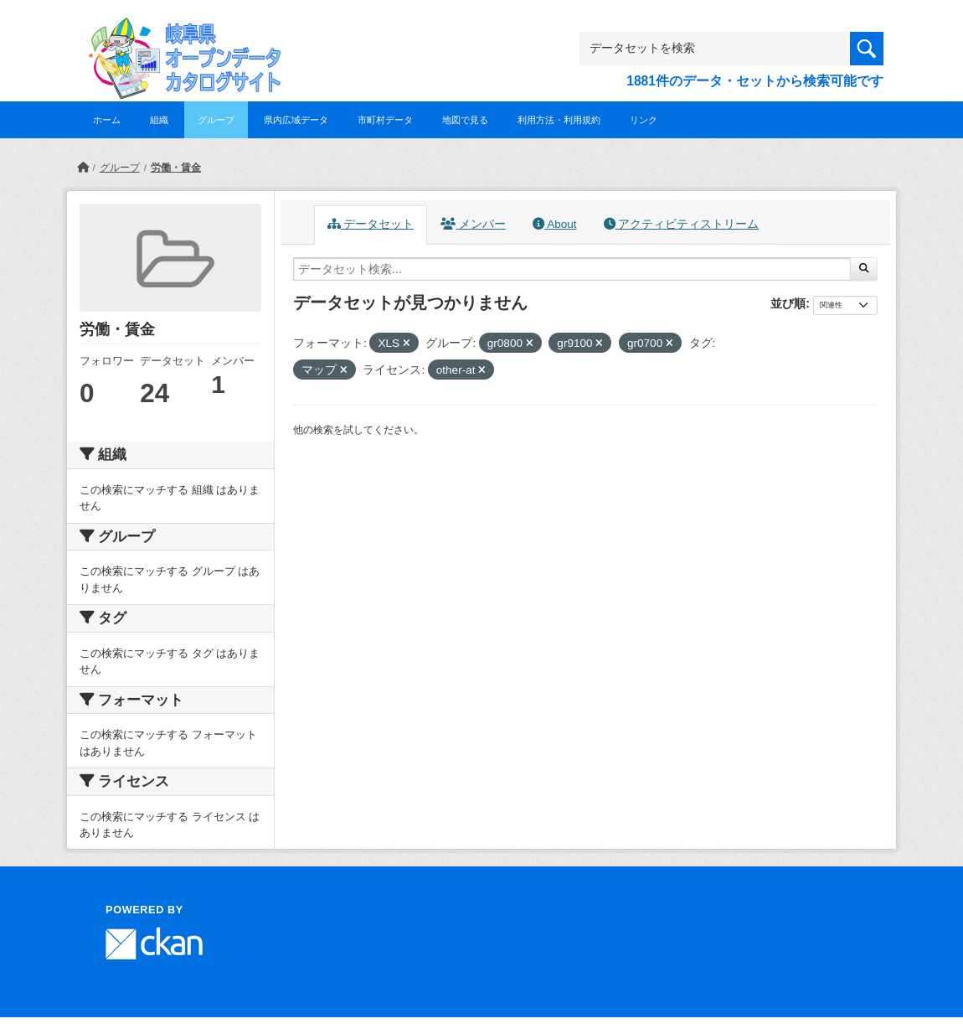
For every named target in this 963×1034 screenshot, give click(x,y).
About (554, 224)
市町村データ (385, 120)
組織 (159, 120)
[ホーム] (83, 167)
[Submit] (864, 269)
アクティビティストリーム (682, 224)
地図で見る (465, 120)
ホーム (107, 120)
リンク (643, 120)
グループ (216, 120)
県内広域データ (296, 120)
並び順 (788, 303)
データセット (371, 224)
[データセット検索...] (572, 269)
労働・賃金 (176, 167)
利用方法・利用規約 (559, 120)
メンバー (473, 224)
